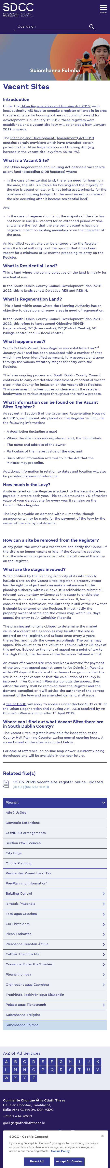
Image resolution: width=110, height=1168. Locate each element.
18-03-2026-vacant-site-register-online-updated (58, 782)
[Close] (102, 1144)
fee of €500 (16, 704)
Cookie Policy (60, 1159)
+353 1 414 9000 (17, 1116)
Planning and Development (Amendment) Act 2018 (52, 138)
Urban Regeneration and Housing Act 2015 (55, 106)
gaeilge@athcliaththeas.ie (24, 1123)
